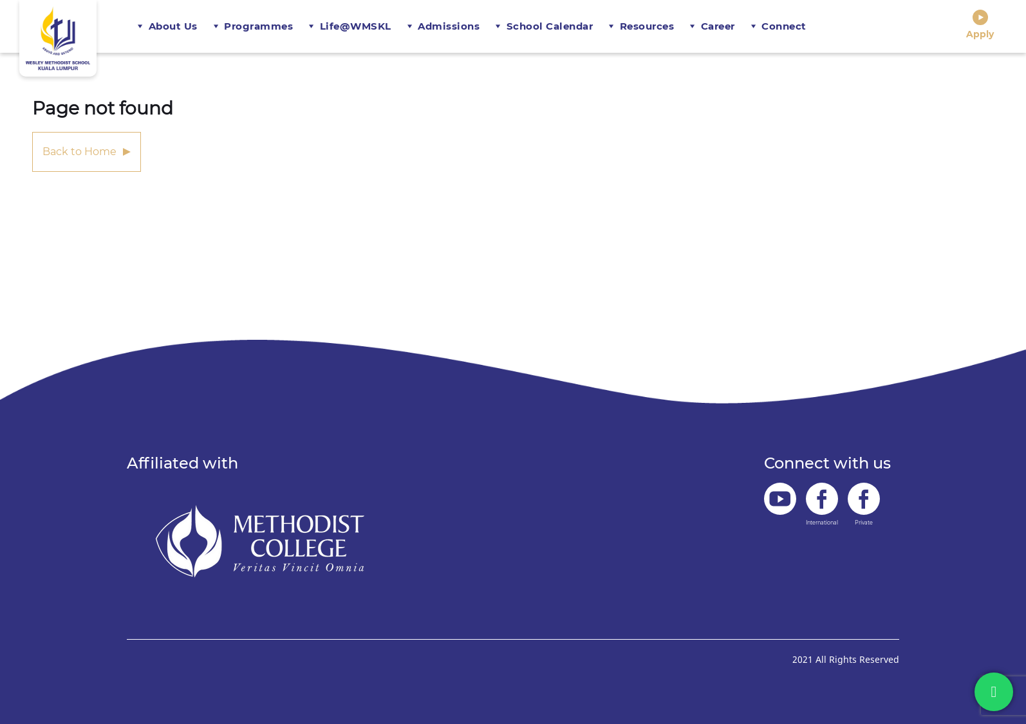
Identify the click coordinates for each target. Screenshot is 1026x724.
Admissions (449, 26)
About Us (173, 26)
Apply (980, 25)
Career (718, 26)
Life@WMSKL (355, 26)
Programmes (258, 26)
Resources (647, 26)
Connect (784, 26)
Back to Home (79, 151)
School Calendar (550, 26)
